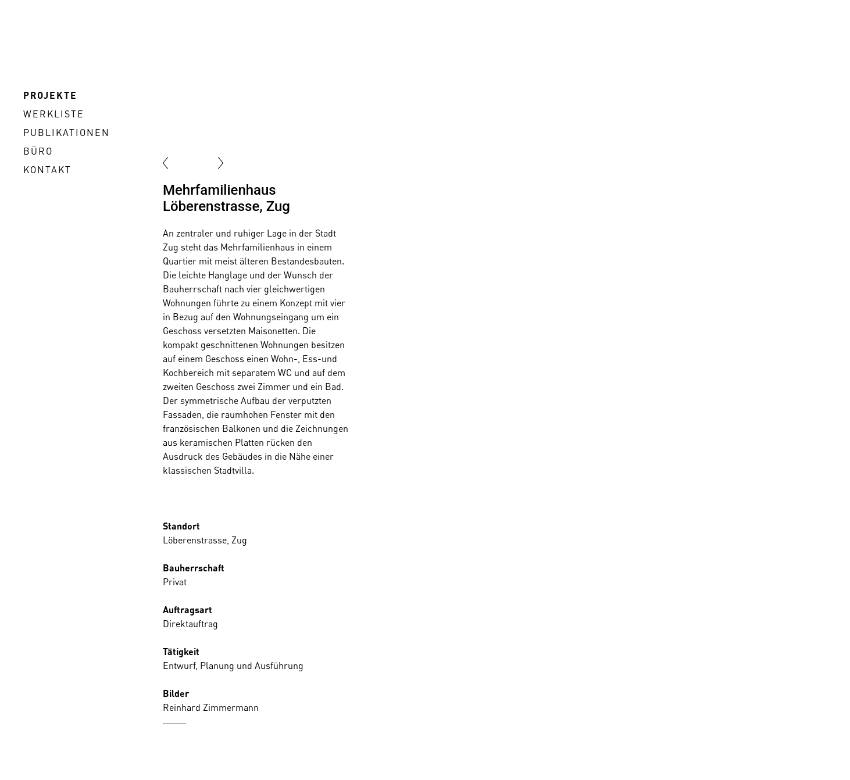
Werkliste (53, 114)
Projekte (50, 95)
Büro (38, 151)
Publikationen (66, 132)
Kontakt (47, 170)
